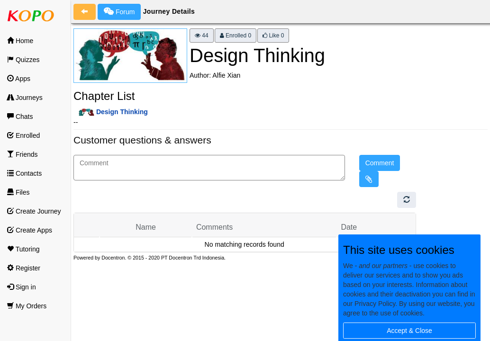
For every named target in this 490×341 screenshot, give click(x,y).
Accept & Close (409, 330)
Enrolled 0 (235, 35)
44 (202, 35)
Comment (379, 163)
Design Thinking (122, 112)
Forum (119, 11)
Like (273, 35)
